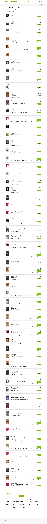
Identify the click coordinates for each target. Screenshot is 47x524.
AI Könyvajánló (13, 1)
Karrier (14, 504)
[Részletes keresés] (18, 1)
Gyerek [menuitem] (10, 3)
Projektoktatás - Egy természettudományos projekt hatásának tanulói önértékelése (19, 94)
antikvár (12, 21)
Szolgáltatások (30, 501)
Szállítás (29, 504)
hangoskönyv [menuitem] (19, 3)
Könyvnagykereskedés (15, 508)
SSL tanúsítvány (6, 520)
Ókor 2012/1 (12, 339)
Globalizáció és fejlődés (14, 379)
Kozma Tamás (12, 404)
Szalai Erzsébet (13, 370)
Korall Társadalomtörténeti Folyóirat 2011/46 (16, 428)
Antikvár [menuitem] (24, 3)
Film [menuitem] (36, 3)
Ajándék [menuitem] (40, 3)
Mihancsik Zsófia (16, 276)
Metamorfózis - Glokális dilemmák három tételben (17, 110)
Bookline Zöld (14, 502)
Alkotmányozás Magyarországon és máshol (16, 235)
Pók (11, 331)
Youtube (36, 505)
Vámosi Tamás (12, 468)
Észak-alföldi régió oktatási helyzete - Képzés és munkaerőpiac (18, 101)
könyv (11, 92)
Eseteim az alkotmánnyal (14, 412)
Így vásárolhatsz (30, 4)
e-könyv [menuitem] (14, 3)
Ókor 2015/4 (12, 38)
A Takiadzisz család (13, 323)
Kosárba (39, 16)
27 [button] (24, 490)
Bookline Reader (22, 504)
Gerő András (12, 276)
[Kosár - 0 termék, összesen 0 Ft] (40, 1)
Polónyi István (12, 395)
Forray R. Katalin (16, 404)
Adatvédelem (14, 510)
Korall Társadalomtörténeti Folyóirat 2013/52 (16, 203)
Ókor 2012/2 (12, 284)
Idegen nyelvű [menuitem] (29, 3)
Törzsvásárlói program (23, 508)
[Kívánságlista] (37, 1)
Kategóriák (6, 4)
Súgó (28, 507)
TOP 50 (21, 510)
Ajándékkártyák (22, 502)
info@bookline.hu (8, 502)
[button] (41, 11)
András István (12, 109)
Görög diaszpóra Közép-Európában (15, 261)
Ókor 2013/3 (12, 141)
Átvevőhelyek (29, 505)
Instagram (37, 502)
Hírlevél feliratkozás (22, 507)
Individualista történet (13, 277)
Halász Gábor (12, 227)
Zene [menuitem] (33, 3)
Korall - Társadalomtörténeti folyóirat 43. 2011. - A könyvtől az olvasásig (19, 484)
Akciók (38, 4)
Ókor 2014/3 (12, 61)
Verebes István (12, 243)
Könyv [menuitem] (6, 3)
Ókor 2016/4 (12, 22)
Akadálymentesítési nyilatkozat (15, 514)
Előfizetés (41, 4)
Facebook (36, 501)
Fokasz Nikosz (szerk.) (13, 260)
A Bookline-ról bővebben (16, 501)
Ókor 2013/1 (12, 133)
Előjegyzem (39, 95)
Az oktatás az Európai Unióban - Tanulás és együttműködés (18, 228)
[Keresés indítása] (28, 1)
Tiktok (36, 504)
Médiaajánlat (14, 507)
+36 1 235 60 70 (7, 501)
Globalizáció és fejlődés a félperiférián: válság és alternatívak (18, 387)
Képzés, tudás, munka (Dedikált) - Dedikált (16, 469)
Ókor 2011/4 (12, 460)
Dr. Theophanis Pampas (13, 322)
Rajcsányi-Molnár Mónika (17, 109)
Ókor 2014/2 (12, 69)
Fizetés (28, 502)
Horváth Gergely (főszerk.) (14, 483)
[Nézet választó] (36, 11)
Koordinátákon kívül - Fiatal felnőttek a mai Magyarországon (18, 371)
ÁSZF (13, 511)
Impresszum (14, 505)
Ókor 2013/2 (12, 125)
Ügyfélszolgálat (34, 4)
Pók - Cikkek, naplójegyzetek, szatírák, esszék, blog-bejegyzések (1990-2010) (19, 245)
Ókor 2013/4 (12, 149)
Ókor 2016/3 (12, 14)
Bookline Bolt (7, 504)
